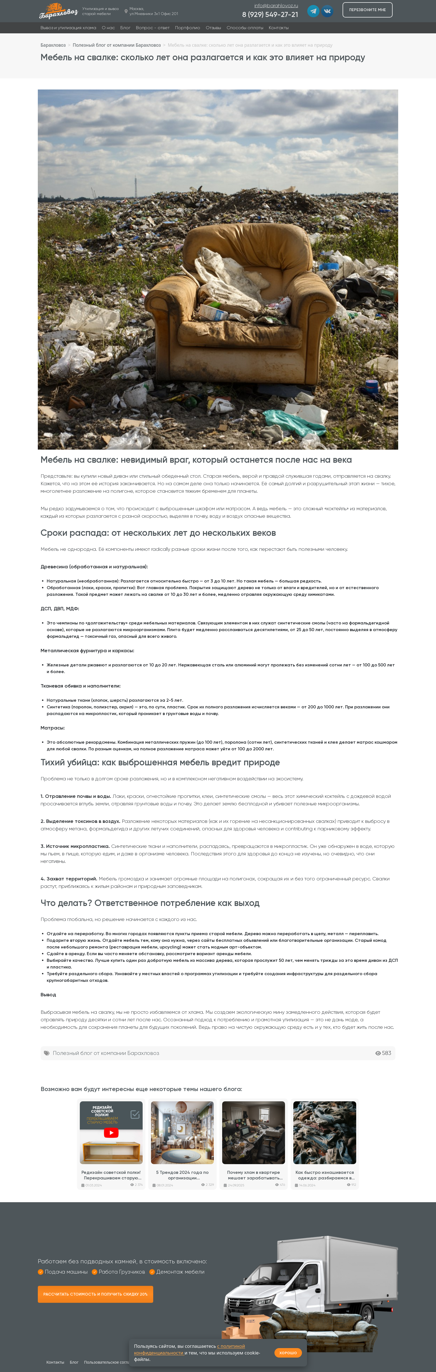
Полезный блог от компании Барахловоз (106, 1053)
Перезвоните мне (367, 10)
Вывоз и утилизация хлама (68, 27)
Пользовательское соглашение (113, 1362)
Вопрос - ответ (153, 27)
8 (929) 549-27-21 (270, 14)
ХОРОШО (288, 1352)
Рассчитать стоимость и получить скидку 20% (95, 1294)
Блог (125, 27)
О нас (108, 27)
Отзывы (213, 27)
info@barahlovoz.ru (276, 5)
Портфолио (187, 27)
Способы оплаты (245, 27)
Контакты (279, 27)
